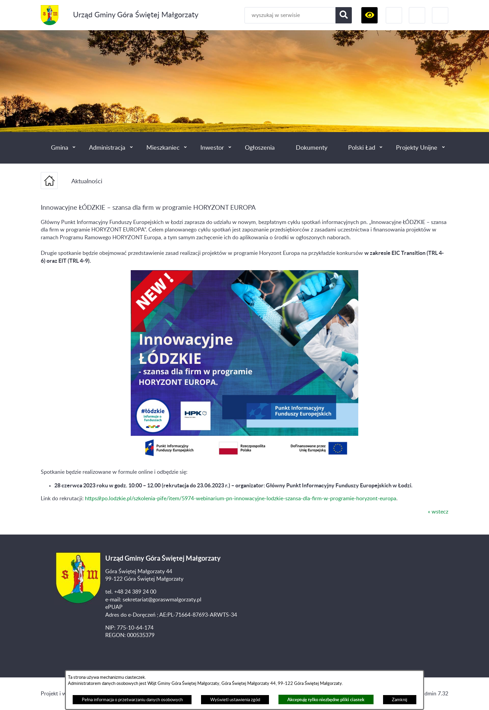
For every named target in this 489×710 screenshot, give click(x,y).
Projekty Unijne (416, 148)
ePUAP (114, 607)
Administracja (107, 148)
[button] (369, 15)
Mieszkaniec (163, 148)
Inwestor (212, 148)
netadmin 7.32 (431, 693)
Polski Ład (361, 148)
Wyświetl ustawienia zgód (235, 699)
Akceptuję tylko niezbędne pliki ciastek (325, 699)
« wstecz (438, 512)
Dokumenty (311, 148)
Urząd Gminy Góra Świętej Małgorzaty (135, 15)
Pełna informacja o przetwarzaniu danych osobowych (132, 699)
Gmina (59, 148)
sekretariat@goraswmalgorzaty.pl (162, 599)
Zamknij (399, 699)
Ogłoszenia (260, 148)
